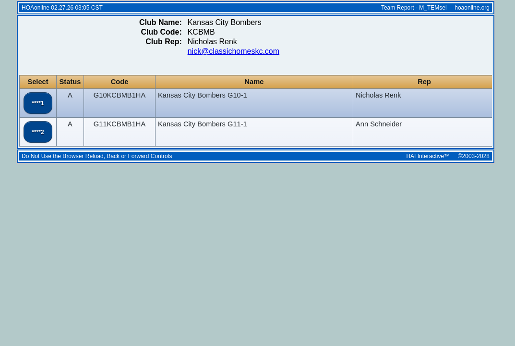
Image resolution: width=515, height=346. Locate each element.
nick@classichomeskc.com (233, 51)
